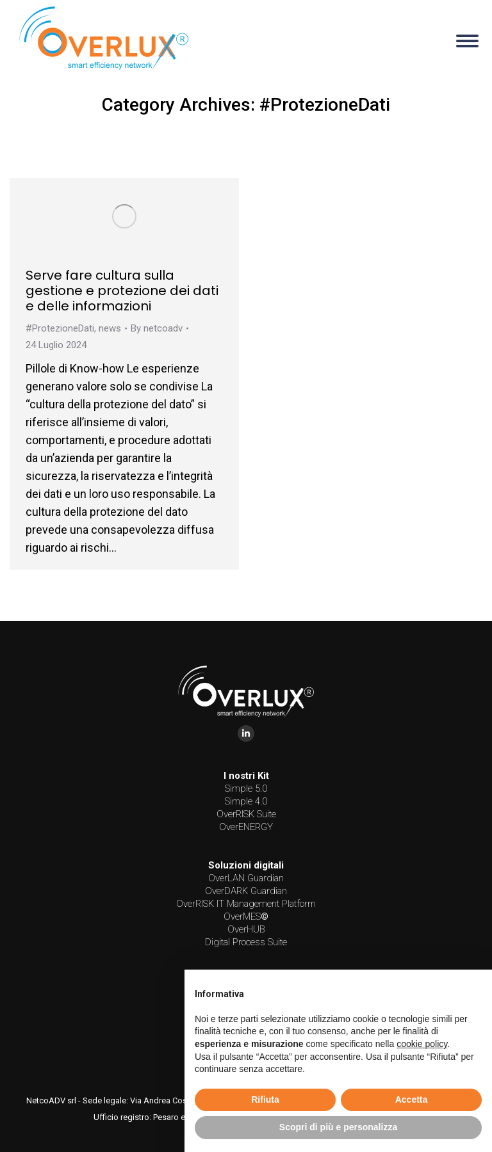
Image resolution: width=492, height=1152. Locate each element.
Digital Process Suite (246, 942)
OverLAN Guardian (246, 878)
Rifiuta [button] (265, 1099)
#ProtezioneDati (60, 328)
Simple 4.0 (246, 801)
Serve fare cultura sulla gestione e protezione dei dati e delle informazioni (122, 290)
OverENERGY (246, 827)
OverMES (246, 916)
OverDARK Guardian (246, 891)
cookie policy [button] (422, 1044)
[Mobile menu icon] (467, 38)
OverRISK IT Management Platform (246, 903)
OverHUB (246, 929)
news (110, 328)
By (157, 328)
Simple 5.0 (246, 788)
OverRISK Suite (246, 814)
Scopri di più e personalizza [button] (338, 1127)
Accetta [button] (411, 1099)
